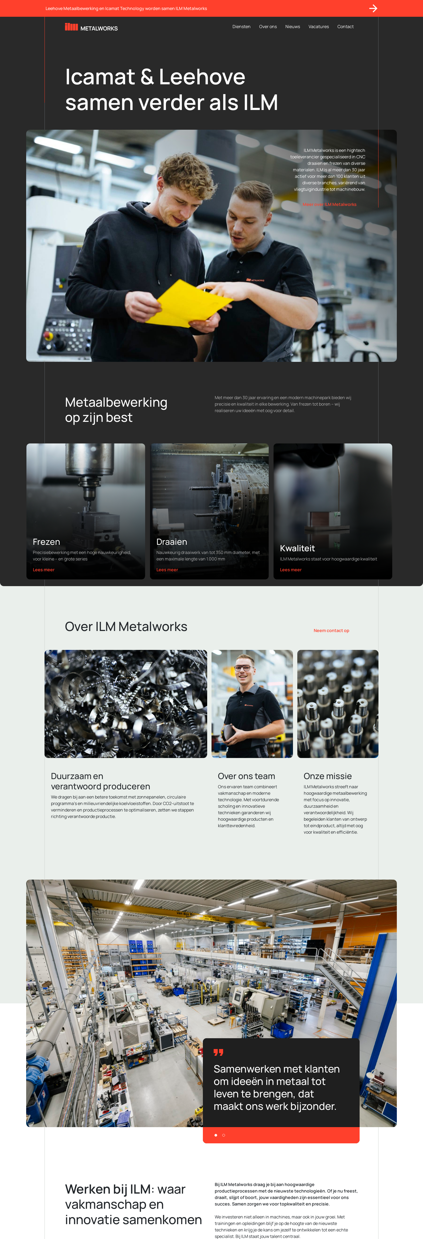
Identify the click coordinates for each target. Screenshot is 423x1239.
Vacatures (319, 26)
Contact (345, 26)
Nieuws (292, 26)
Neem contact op (331, 630)
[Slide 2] (223, 1135)
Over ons (268, 26)
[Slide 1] (215, 1135)
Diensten (242, 26)
